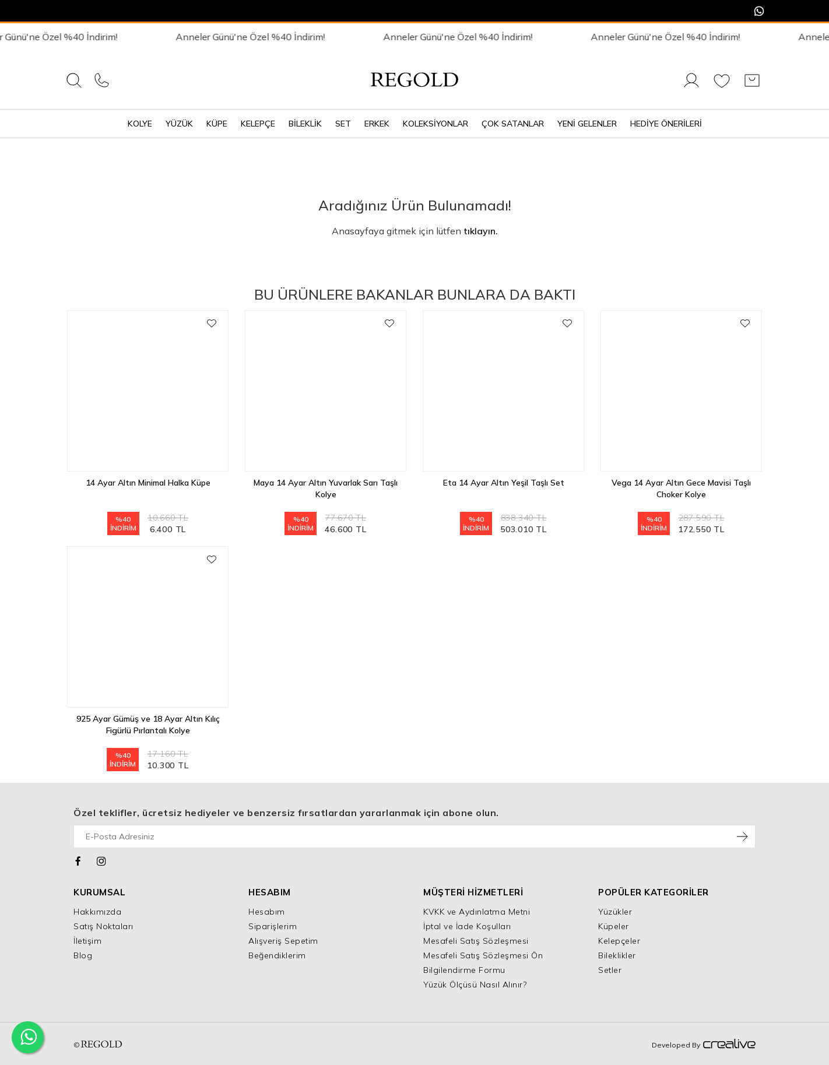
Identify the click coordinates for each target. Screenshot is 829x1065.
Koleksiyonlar (435, 123)
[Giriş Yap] (691, 87)
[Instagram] (102, 860)
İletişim (87, 941)
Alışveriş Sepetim (283, 941)
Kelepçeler (619, 941)
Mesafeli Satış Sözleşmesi (476, 941)
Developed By (704, 1044)
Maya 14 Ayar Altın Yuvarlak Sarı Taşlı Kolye (326, 488)
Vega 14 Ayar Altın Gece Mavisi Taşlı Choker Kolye (681, 488)
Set (343, 123)
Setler (609, 970)
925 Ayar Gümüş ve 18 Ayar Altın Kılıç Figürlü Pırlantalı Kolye (148, 724)
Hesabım (266, 911)
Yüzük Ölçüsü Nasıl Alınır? (474, 984)
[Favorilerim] (722, 87)
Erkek (376, 123)
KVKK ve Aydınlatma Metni (476, 911)
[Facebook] (78, 860)
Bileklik (305, 123)
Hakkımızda (97, 911)
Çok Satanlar (513, 123)
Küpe (216, 123)
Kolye (140, 123)
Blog (82, 955)
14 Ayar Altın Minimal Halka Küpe (148, 482)
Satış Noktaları (103, 926)
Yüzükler (615, 911)
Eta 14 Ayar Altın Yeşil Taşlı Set (503, 482)
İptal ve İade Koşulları (467, 926)
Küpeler (613, 926)
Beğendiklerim (277, 955)
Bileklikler (617, 955)
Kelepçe (258, 123)
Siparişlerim (272, 926)
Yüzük (179, 123)
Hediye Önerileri (666, 123)
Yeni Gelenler (587, 123)
